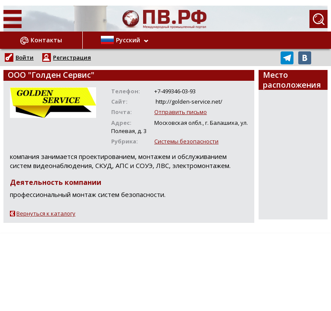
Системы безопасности (186, 141)
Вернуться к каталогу (45, 213)
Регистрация (72, 57)
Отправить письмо (180, 112)
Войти (25, 57)
